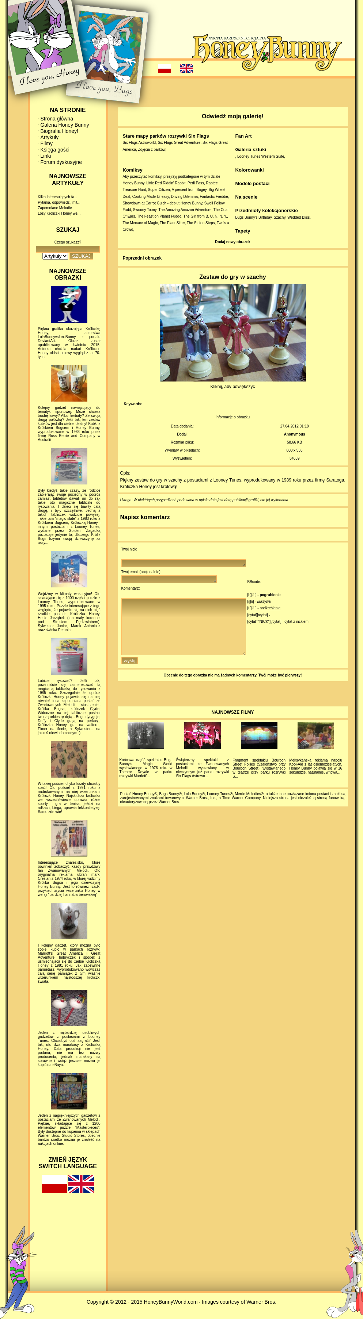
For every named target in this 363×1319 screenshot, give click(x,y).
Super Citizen (159, 190)
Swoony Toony (144, 210)
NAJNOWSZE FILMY (233, 725)
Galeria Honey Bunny (65, 125)
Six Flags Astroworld (139, 143)
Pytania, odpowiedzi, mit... (59, 202)
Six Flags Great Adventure (179, 143)
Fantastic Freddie (214, 197)
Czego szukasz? (67, 242)
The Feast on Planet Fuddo (159, 216)
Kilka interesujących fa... (57, 197)
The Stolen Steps (201, 223)
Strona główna (57, 119)
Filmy (47, 143)
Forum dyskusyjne (61, 162)
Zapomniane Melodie (55, 208)
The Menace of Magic (140, 223)
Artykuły (50, 137)
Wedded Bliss (298, 217)
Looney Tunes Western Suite (260, 156)
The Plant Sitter (172, 223)
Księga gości (55, 150)
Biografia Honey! (60, 131)
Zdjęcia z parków (151, 149)
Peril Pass (196, 183)
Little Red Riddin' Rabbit (165, 183)
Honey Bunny (133, 183)
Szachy (280, 217)
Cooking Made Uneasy (150, 197)
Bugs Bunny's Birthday (253, 217)
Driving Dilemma (184, 197)
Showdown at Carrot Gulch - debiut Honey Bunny (163, 203)
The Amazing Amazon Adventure (184, 210)
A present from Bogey (189, 190)
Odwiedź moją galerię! (233, 116)
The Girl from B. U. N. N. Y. (205, 216)
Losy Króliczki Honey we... (59, 213)
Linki (46, 156)
